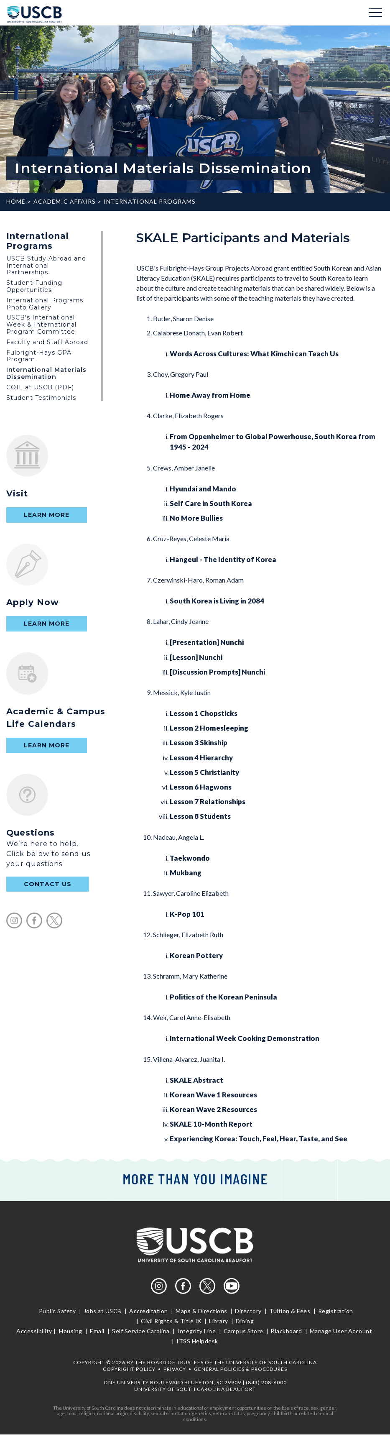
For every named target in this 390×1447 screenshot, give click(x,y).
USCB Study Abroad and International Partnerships (46, 265)
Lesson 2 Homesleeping (209, 728)
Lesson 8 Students (200, 816)
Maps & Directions (201, 1310)
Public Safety (58, 1310)
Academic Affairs (64, 201)
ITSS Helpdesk (196, 1341)
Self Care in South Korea (211, 503)
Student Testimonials (41, 397)
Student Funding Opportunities (34, 286)
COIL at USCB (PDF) (40, 387)
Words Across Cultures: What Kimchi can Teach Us (254, 353)
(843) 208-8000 (266, 1382)
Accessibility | (36, 1331)
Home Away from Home (210, 395)
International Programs (150, 201)
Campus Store (243, 1331)
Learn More (46, 515)
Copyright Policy (129, 1369)
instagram (14, 920)
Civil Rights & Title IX (171, 1320)
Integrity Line (196, 1331)
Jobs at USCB (102, 1310)
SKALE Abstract (196, 1080)
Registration (335, 1310)
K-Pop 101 (187, 914)
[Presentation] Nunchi (207, 642)
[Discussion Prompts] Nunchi (217, 671)
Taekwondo (190, 858)
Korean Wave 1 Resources (213, 1094)
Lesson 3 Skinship (198, 742)
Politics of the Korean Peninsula (223, 996)
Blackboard (286, 1331)
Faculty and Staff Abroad (47, 342)
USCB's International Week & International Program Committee (41, 324)
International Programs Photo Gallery (44, 304)
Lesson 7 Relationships (207, 801)
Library (219, 1320)
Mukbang (185, 872)
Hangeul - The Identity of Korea (223, 559)
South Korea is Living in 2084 (217, 600)
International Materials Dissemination (46, 373)
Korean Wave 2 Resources (213, 1109)
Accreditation (149, 1310)
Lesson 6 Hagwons (201, 786)
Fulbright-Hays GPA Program (38, 356)
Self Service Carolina (141, 1331)
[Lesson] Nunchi (196, 657)
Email (97, 1331)
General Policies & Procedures (240, 1369)
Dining (244, 1320)
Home (15, 201)
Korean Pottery (196, 955)
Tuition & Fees (290, 1310)
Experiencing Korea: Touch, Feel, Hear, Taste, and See (258, 1138)
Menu (375, 12)
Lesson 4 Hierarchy (201, 757)
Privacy (174, 1369)
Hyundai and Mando (203, 488)
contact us (47, 884)
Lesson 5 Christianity (204, 772)
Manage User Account (341, 1331)
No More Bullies (196, 518)
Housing (71, 1331)
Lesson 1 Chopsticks (203, 713)
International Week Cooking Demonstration (244, 1038)
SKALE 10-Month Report (211, 1124)
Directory (248, 1310)
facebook (34, 920)
